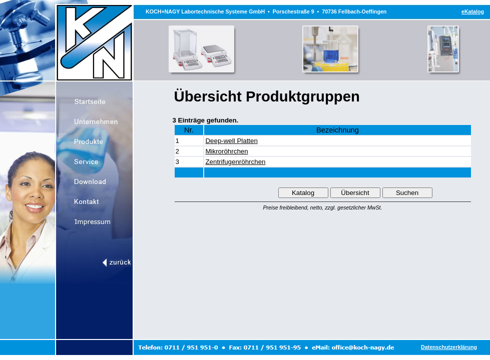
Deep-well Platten (231, 140)
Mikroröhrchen (226, 151)
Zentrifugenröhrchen (235, 162)
